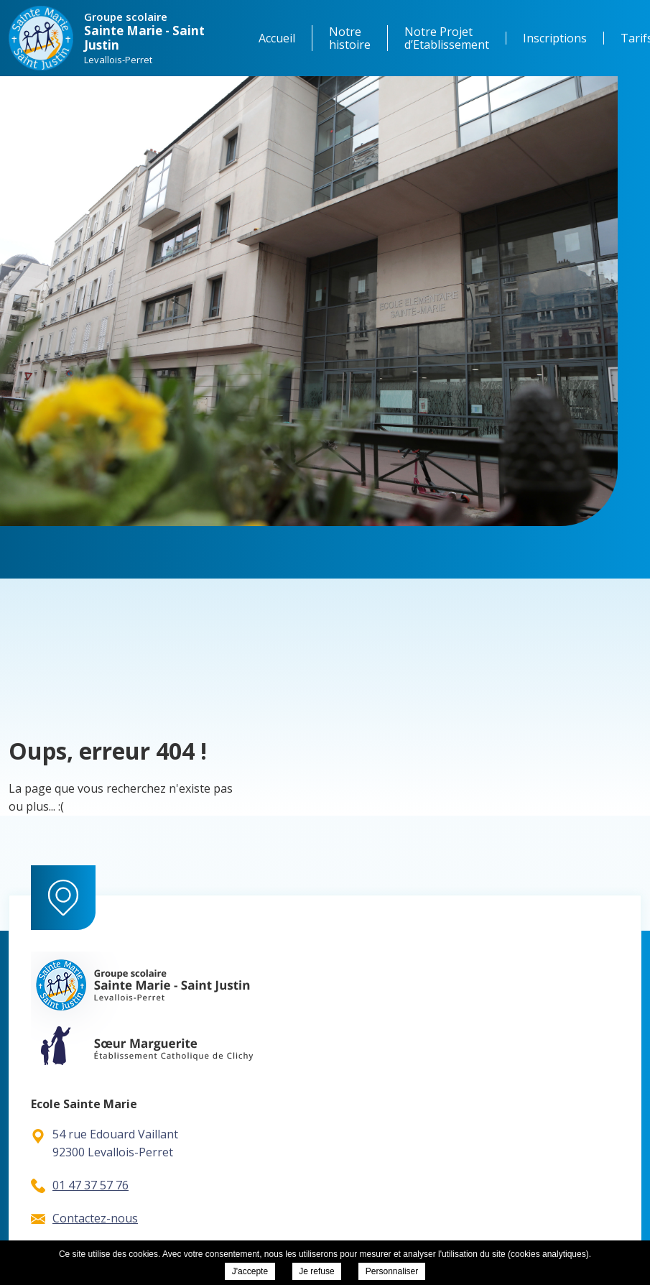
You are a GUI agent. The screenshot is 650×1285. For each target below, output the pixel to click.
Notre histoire (350, 38)
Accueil (277, 38)
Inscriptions (555, 38)
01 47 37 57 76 (80, 1185)
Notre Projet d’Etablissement (446, 38)
